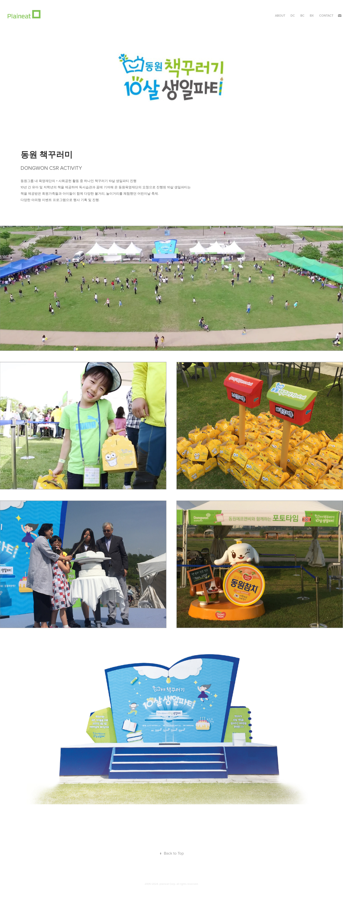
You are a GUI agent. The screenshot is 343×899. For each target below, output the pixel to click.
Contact (326, 15)
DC (292, 15)
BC (302, 15)
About (280, 15)
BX (312, 15)
